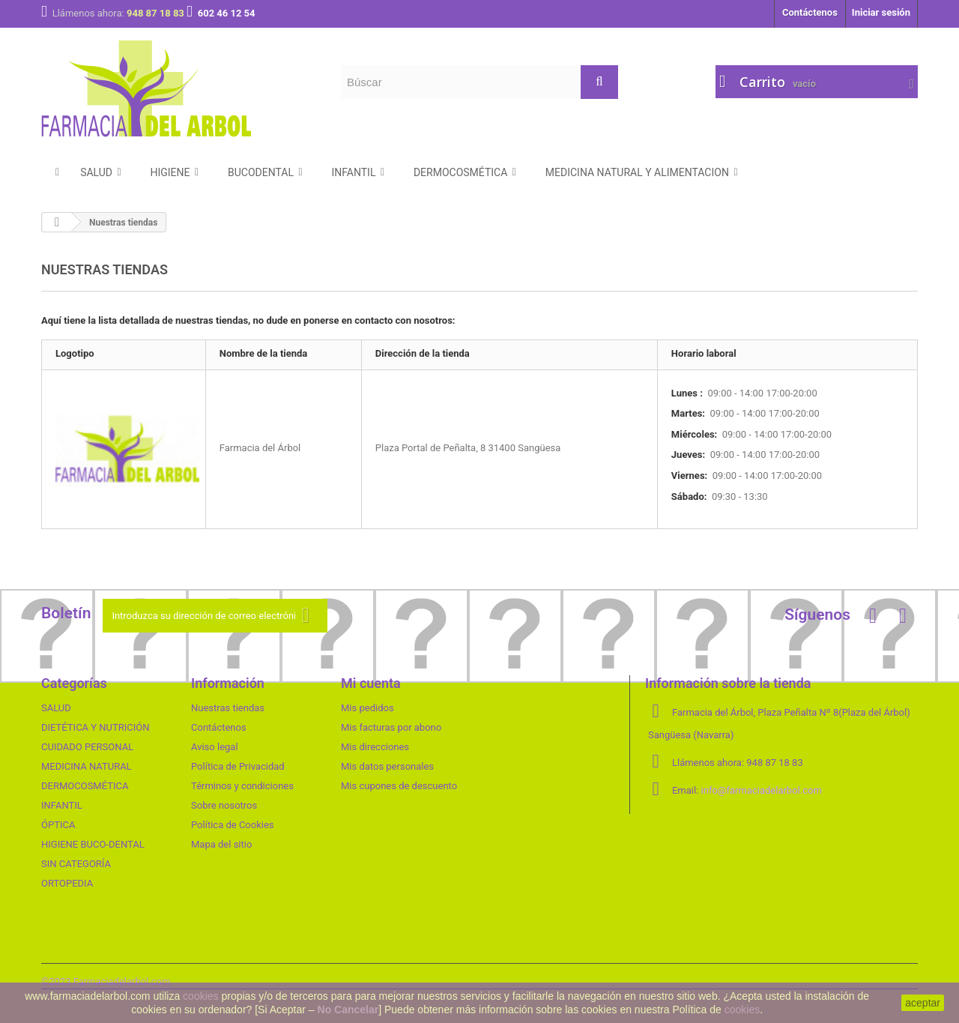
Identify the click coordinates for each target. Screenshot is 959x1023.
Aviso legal (214, 746)
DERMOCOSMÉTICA (84, 785)
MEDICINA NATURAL (86, 766)
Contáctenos (810, 12)
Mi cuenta (371, 683)
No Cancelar (348, 1010)
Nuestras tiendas (227, 707)
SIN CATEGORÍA (76, 863)
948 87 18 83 (157, 13)
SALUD (56, 707)
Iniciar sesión (881, 12)
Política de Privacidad (238, 766)
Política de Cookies (232, 824)
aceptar (922, 1003)
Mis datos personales (387, 766)
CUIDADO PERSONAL (87, 746)
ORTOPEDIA (67, 883)
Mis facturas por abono (391, 727)
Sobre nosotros (224, 805)
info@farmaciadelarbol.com (761, 790)
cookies (200, 996)
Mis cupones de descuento (399, 785)
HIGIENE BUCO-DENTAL (93, 844)
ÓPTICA (58, 824)
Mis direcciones (375, 746)
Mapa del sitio (221, 844)
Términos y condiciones (242, 785)
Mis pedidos (367, 707)
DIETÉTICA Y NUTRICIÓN (95, 727)
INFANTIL (61, 805)
